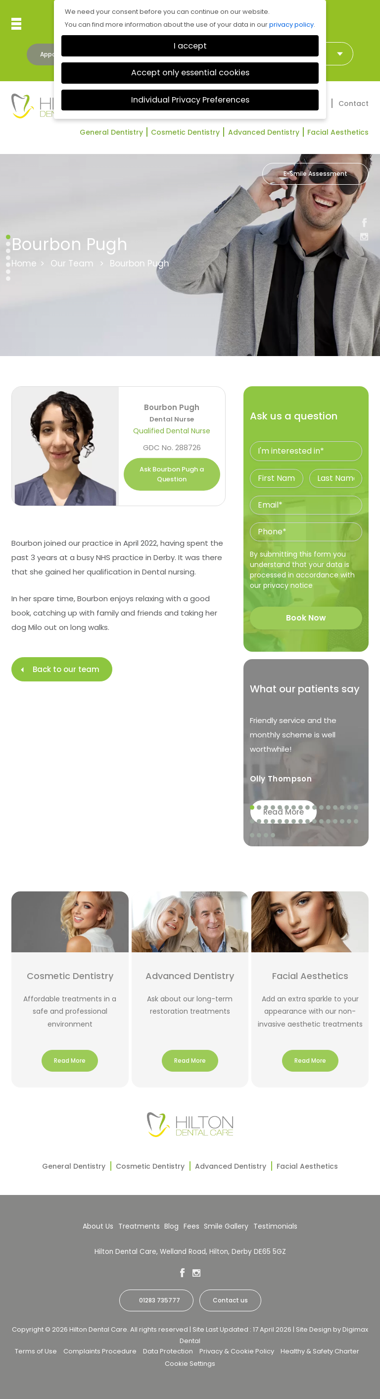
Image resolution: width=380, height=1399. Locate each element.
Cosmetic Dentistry (185, 132)
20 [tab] (273, 821)
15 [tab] (349, 807)
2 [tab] (259, 807)
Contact (353, 103)
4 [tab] (273, 807)
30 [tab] (342, 821)
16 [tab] (356, 807)
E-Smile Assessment (315, 173)
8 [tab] (300, 807)
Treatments (139, 1226)
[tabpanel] (306, 752)
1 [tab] (252, 807)
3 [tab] (266, 807)
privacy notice (288, 585)
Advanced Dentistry (263, 132)
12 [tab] (328, 807)
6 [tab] (287, 807)
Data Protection (168, 1351)
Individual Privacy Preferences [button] (190, 99)
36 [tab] (273, 835)
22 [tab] (287, 821)
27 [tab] (321, 821)
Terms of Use (36, 1351)
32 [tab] (356, 821)
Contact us (230, 1300)
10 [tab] (314, 807)
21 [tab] (280, 821)
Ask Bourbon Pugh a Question (172, 474)
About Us (98, 1226)
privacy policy (291, 24)
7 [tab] (293, 807)
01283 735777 (159, 1300)
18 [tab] (259, 821)
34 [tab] (259, 835)
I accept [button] (190, 46)
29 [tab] (335, 821)
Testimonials (275, 1226)
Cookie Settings (190, 1363)
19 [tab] (266, 821)
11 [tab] (321, 807)
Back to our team (66, 669)
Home (24, 263)
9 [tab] (307, 807)
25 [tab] (307, 821)
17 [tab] (252, 821)
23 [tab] (293, 821)
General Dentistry (111, 132)
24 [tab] (300, 821)
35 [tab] (266, 835)
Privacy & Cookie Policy (236, 1351)
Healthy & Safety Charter (320, 1351)
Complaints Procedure (100, 1351)
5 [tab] (280, 807)
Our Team (72, 263)
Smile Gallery (226, 1226)
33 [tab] (252, 835)
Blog (171, 1226)
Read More (70, 1060)
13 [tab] (335, 807)
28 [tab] (328, 821)
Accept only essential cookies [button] (190, 72)
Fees (191, 1226)
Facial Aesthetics (338, 132)
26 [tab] (314, 821)
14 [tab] (342, 807)
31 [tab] (349, 821)
